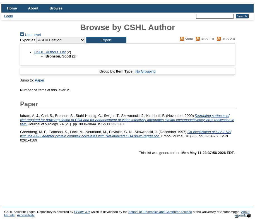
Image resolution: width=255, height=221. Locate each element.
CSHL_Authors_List (50, 52)
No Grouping (145, 71)
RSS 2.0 (225, 39)
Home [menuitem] (12, 8)
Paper (39, 80)
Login (8, 16)
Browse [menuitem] (56, 8)
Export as (27, 40)
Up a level (30, 35)
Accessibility (26, 215)
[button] (106, 40)
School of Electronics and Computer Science (160, 211)
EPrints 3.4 (82, 211)
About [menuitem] (33, 8)
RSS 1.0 (204, 39)
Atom (185, 39)
